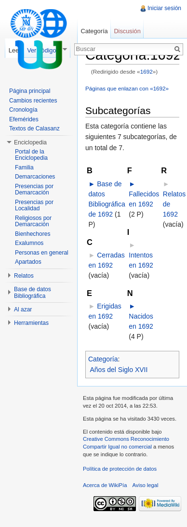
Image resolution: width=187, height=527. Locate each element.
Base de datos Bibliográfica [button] (32, 292)
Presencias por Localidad (34, 205)
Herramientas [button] (31, 323)
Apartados (28, 261)
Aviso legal (146, 485)
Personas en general (41, 252)
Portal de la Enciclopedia (31, 155)
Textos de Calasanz (34, 128)
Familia (24, 167)
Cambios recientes (33, 100)
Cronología (23, 109)
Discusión (127, 31)
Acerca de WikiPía (105, 485)
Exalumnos (29, 243)
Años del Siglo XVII (119, 369)
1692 (146, 71)
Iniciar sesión (164, 8)
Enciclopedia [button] (30, 142)
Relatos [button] (24, 275)
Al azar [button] (23, 309)
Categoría (103, 359)
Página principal (29, 91)
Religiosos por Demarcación (33, 221)
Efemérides (24, 119)
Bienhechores (32, 234)
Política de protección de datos (120, 469)
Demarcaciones (35, 176)
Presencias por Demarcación (34, 189)
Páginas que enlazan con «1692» (127, 88)
